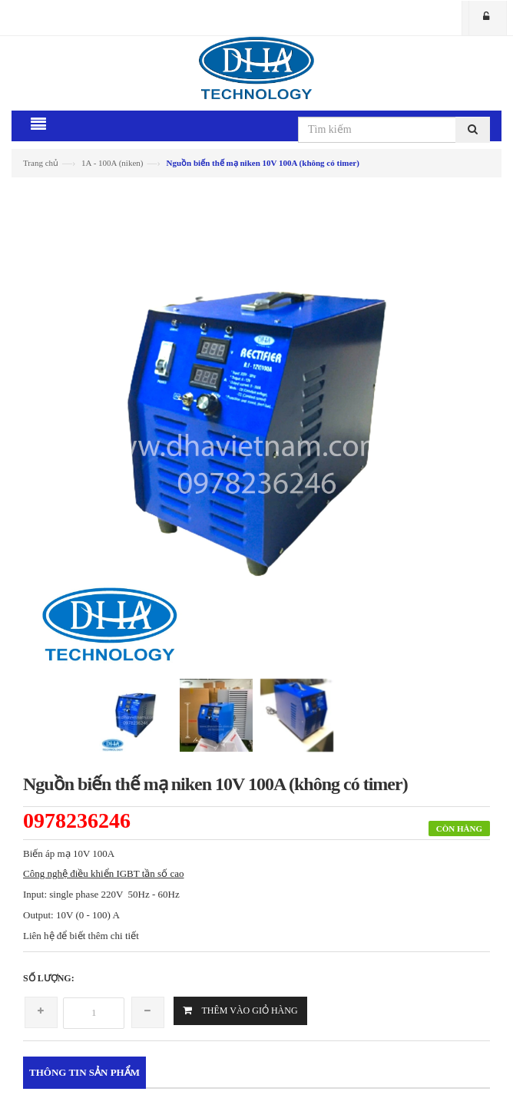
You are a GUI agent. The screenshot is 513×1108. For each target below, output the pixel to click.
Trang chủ (40, 162)
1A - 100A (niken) (112, 162)
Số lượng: (48, 978)
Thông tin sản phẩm (84, 1072)
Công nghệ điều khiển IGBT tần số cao (103, 873)
